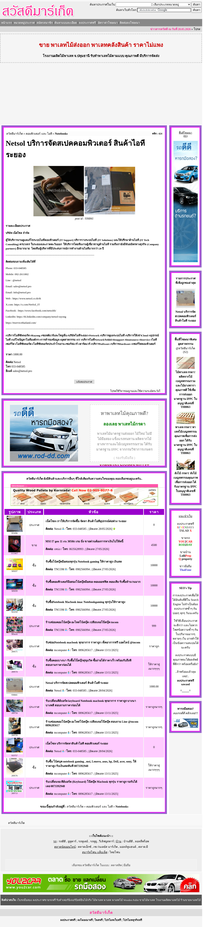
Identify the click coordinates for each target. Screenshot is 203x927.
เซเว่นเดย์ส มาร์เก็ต (105, 846)
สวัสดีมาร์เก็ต (14, 133)
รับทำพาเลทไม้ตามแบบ (107, 56)
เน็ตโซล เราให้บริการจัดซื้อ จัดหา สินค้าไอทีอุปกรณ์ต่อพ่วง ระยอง (86, 521)
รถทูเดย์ (83, 841)
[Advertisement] (101, 94)
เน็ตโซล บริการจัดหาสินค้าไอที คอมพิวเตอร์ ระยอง (77, 743)
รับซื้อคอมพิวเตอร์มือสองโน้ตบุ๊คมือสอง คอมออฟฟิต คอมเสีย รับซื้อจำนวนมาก (93, 581)
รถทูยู (93, 841)
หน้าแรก (6, 22)
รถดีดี (62, 841)
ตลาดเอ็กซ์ (84, 846)
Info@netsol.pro (22, 292)
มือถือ (127, 865)
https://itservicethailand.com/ (21, 322)
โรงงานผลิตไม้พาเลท (58, 56)
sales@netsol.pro (22, 286)
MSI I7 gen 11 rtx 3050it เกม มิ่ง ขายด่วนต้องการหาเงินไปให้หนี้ (85, 541)
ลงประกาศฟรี (87, 22)
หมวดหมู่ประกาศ (24, 22)
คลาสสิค (116, 865)
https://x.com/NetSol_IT (27, 304)
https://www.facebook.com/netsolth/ (37, 310)
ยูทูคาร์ (72, 841)
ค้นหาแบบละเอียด (65, 22)
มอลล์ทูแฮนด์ (128, 846)
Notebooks (61, 133)
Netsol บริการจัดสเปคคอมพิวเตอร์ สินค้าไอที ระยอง (77, 682)
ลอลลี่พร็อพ (142, 841)
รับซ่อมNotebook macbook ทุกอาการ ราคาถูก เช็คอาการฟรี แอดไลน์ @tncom (93, 642)
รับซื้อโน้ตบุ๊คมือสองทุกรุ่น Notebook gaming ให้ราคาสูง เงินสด (84, 561)
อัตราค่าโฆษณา (108, 22)
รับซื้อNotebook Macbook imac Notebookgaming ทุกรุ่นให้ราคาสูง (85, 602)
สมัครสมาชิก (45, 22)
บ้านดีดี (128, 841)
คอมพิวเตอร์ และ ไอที (39, 133)
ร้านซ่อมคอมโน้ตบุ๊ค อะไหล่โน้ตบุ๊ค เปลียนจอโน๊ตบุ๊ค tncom (82, 622)
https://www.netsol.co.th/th (27, 298)
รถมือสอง (186, 708)
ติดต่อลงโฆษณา (130, 22)
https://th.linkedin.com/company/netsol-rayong (41, 316)
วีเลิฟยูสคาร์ (106, 841)
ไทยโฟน (115, 852)
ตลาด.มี (143, 846)
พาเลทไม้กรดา (131, 424)
